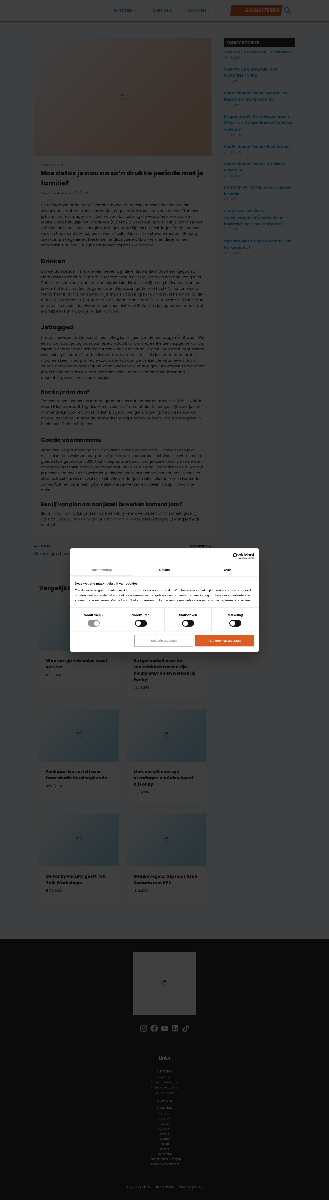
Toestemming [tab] (101, 570)
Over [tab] (227, 570)
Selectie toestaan (164, 641)
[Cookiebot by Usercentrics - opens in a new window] (236, 556)
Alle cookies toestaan (225, 641)
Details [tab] (164, 570)
